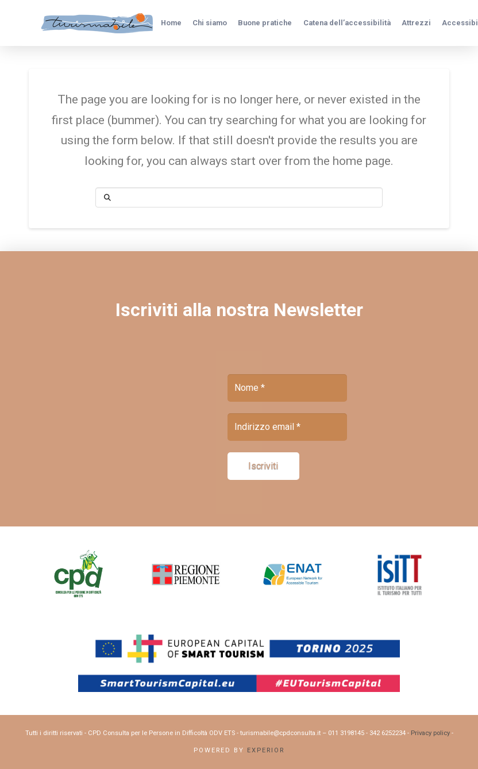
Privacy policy (430, 733)
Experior (265, 750)
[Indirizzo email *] (287, 427)
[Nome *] (287, 388)
